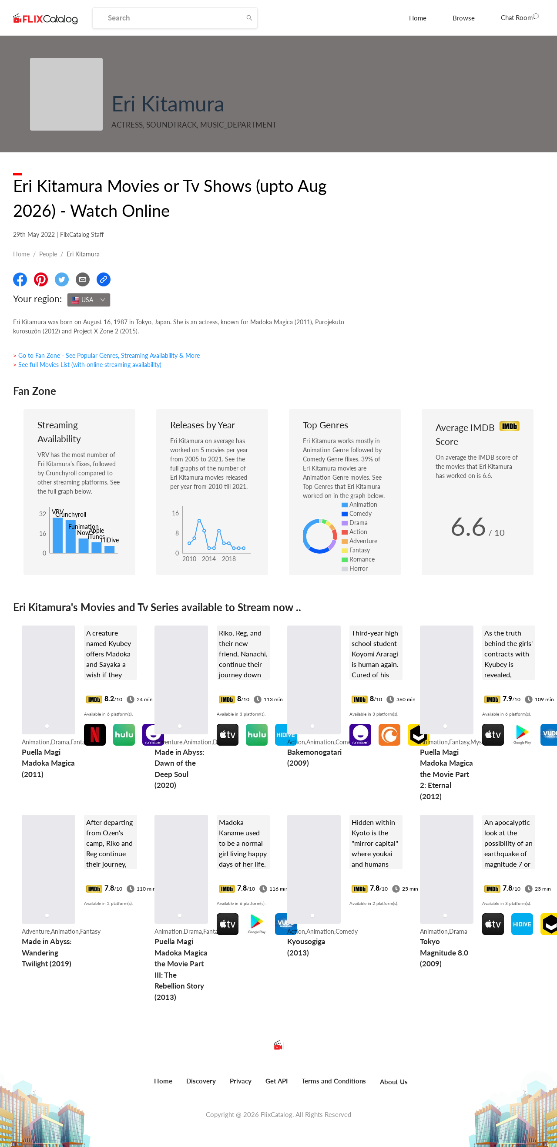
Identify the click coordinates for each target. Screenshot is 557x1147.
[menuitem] (417, 18)
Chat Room (520, 17)
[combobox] (89, 300)
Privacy (241, 1081)
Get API (276, 1081)
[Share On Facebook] (20, 279)
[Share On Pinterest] (41, 279)
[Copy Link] (104, 279)
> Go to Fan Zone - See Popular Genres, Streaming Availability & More (106, 355)
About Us (394, 1082)
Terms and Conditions (334, 1081)
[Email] (83, 279)
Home (417, 18)
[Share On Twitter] (62, 279)
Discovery (201, 1081)
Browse (464, 18)
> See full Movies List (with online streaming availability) (87, 364)
